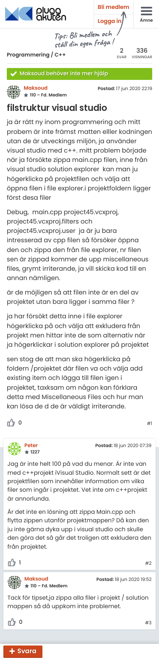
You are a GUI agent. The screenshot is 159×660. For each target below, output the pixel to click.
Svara (26, 651)
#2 (148, 564)
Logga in (110, 21)
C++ (60, 55)
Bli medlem (113, 7)
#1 (149, 424)
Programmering (28, 55)
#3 (148, 623)
